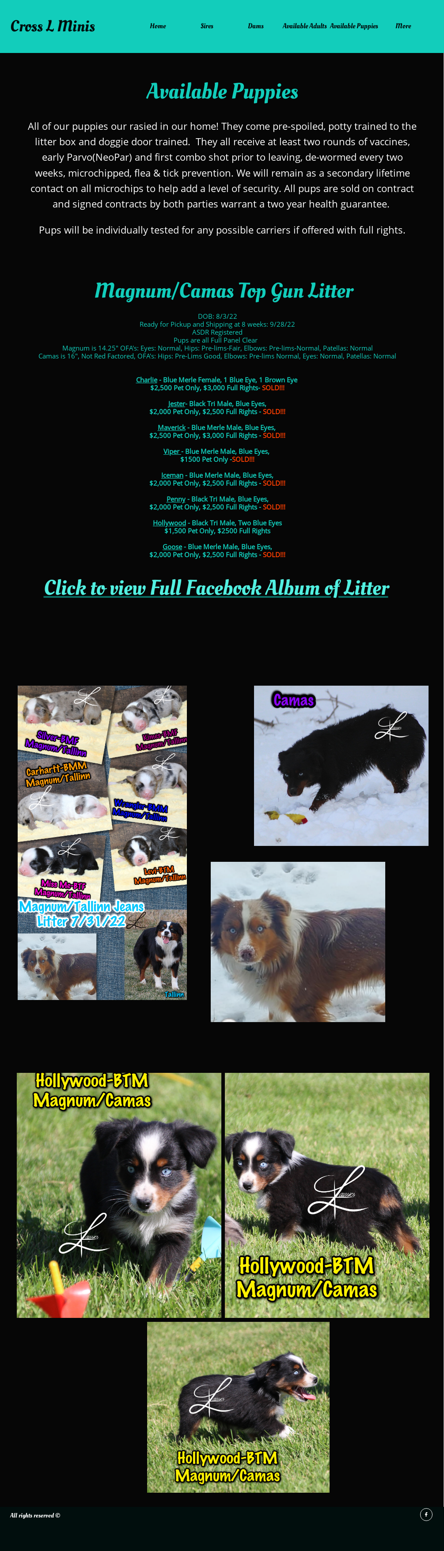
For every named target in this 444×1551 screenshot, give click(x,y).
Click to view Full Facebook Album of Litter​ (216, 588)
